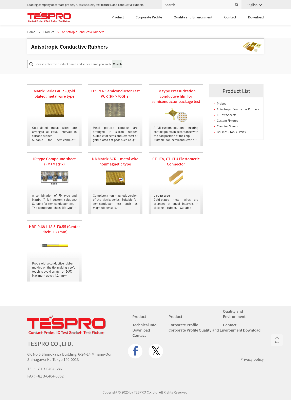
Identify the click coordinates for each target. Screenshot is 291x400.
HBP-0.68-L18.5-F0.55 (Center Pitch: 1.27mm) (54, 229)
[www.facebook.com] (135, 351)
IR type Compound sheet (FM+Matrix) (54, 161)
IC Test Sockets (226, 115)
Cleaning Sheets (227, 126)
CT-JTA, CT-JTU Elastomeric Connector (176, 161)
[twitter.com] (156, 351)
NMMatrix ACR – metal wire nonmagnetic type (115, 161)
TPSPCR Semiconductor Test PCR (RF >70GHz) (115, 93)
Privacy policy (252, 359)
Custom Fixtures (227, 120)
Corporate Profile (149, 17)
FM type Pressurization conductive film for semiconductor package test (176, 96)
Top (277, 340)
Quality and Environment (193, 17)
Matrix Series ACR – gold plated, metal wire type (54, 93)
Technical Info (144, 324)
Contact (230, 17)
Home (31, 32)
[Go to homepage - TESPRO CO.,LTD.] (66, 333)
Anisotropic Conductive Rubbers (238, 109)
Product (118, 17)
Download (256, 17)
